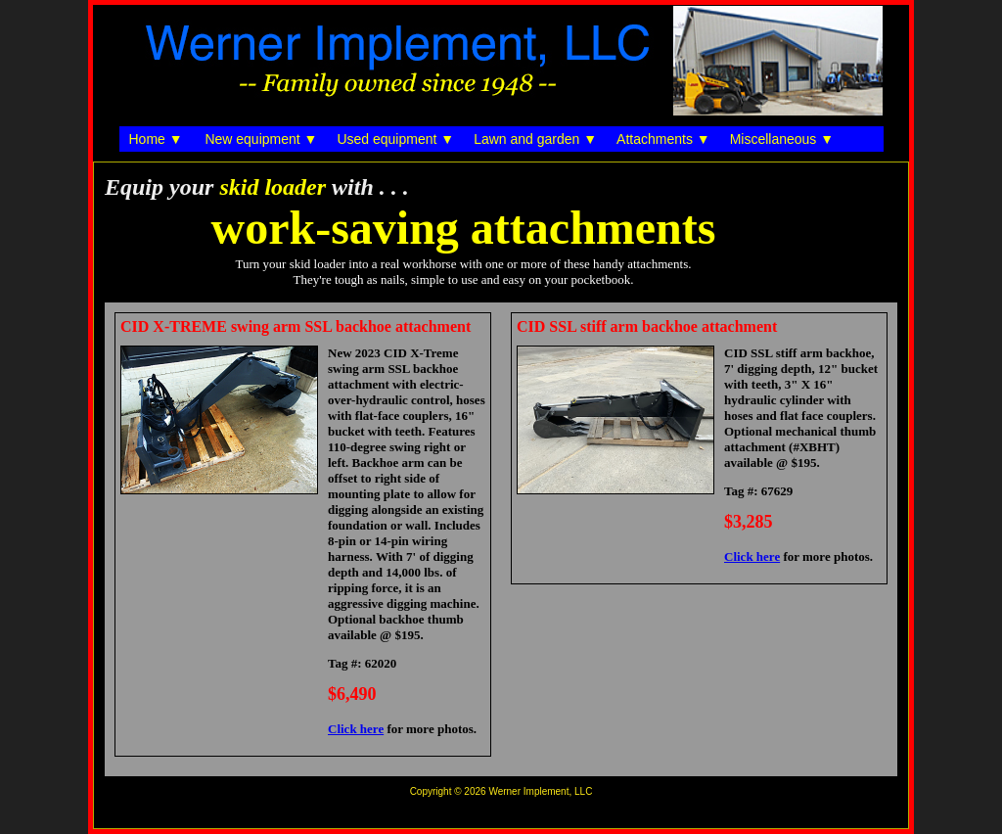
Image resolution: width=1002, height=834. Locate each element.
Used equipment (386, 139)
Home (147, 139)
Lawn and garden (526, 139)
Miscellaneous (773, 139)
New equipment (252, 139)
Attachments (654, 139)
